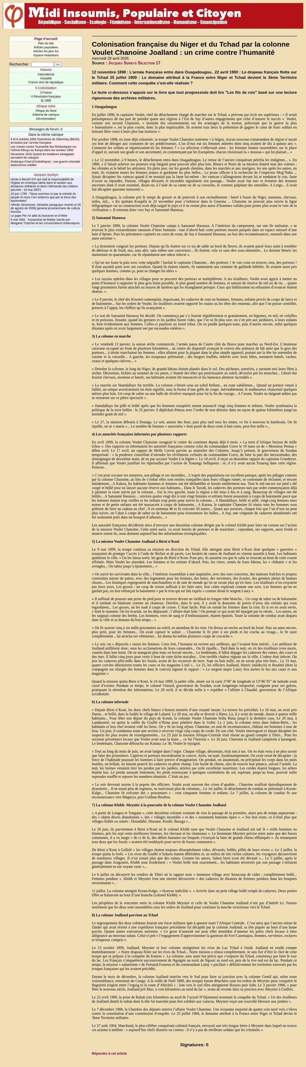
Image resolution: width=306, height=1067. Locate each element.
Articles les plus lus (46, 51)
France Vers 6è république (45, 82)
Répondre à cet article (109, 1053)
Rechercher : (20, 64)
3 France (46, 92)
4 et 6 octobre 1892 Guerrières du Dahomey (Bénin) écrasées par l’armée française (44, 140)
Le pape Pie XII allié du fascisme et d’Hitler (38, 215)
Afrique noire (45, 106)
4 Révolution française (46, 96)
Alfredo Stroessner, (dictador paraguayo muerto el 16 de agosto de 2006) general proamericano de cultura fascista (45, 208)
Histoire (46, 70)
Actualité (46, 78)
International (46, 74)
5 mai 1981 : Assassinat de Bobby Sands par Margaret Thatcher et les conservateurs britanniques (44, 221)
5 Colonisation (45, 88)
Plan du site (46, 43)
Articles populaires (46, 47)
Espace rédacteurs (46, 55)
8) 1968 (46, 100)
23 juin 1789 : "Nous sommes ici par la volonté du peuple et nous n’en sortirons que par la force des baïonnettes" (43, 197)
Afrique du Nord (45, 110)
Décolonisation (46, 118)
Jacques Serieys (46, 175)
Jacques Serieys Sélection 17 (134, 63)
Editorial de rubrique (46, 114)
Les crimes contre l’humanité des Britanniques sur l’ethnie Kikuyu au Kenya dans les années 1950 (43, 148)
